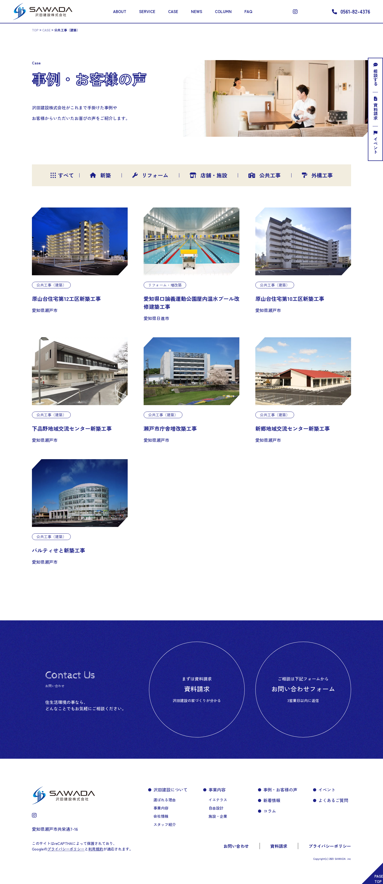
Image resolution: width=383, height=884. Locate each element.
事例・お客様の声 (280, 789)
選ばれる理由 (164, 799)
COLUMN (223, 11)
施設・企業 (218, 816)
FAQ (248, 11)
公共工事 (264, 175)
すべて (60, 175)
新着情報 (271, 800)
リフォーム (150, 175)
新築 (100, 175)
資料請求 (375, 108)
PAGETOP (378, 879)
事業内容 (160, 808)
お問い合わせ (236, 846)
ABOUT (119, 11)
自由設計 (216, 808)
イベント (375, 142)
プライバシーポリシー (330, 846)
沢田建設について (170, 789)
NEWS (196, 11)
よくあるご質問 (333, 800)
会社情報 (160, 816)
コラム (269, 811)
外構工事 (317, 175)
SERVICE (147, 11)
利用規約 (95, 849)
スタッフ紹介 (164, 824)
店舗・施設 (208, 175)
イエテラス (218, 799)
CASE (173, 11)
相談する (375, 74)
